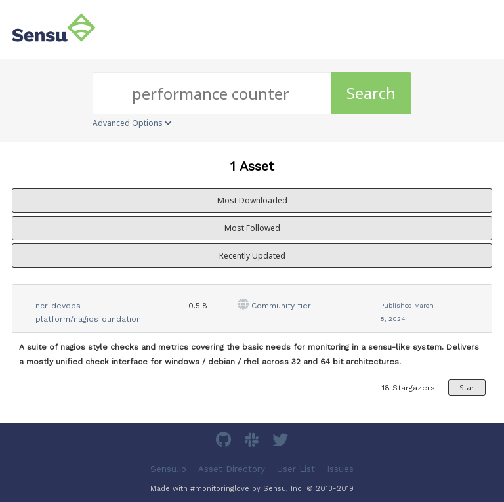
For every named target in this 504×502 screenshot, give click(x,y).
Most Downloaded (252, 200)
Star (466, 387)
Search (371, 93)
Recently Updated (252, 255)
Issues (340, 469)
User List (296, 469)
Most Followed (252, 228)
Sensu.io (168, 469)
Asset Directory (231, 469)
